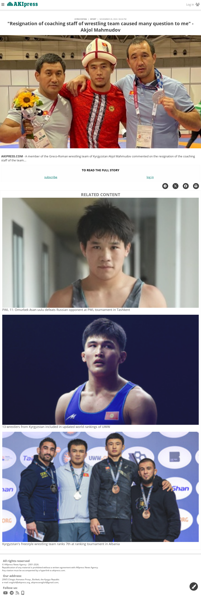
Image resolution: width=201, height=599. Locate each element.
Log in (193, 4)
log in (150, 177)
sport (93, 19)
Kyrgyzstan (81, 19)
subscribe (50, 177)
